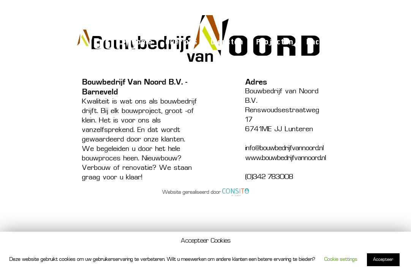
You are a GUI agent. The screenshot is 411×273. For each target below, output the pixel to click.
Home (142, 42)
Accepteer (383, 259)
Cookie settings (340, 259)
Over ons (181, 42)
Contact (367, 42)
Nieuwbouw (213, 11)
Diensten (226, 42)
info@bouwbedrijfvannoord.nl (284, 148)
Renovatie (287, 11)
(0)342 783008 (344, 11)
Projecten (274, 42)
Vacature (323, 42)
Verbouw (252, 11)
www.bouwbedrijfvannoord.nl (285, 158)
